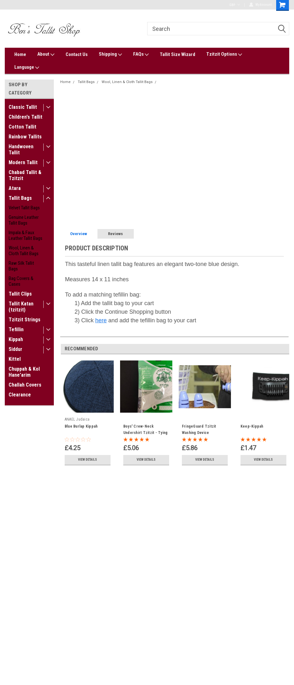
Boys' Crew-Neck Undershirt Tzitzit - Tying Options (145, 432)
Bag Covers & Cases (21, 281)
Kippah (16, 339)
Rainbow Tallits (25, 137)
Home (20, 54)
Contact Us (77, 54)
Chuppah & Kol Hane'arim (24, 372)
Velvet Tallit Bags (24, 208)
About (45, 54)
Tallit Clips (20, 294)
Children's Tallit (25, 117)
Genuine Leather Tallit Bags (24, 220)
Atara (15, 188)
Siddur (15, 349)
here (101, 320)
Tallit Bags (20, 198)
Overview (78, 233)
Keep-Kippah (251, 426)
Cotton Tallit (22, 127)
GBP (234, 5)
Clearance (20, 395)
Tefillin (16, 329)
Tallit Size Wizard (177, 54)
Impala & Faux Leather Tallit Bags (25, 235)
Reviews (115, 233)
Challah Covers (25, 385)
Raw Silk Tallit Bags (21, 266)
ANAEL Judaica (77, 419)
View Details (87, 459)
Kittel (15, 359)
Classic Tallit (23, 107)
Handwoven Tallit (21, 149)
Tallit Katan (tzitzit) (21, 307)
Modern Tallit (23, 162)
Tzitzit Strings (24, 320)
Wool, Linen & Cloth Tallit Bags (24, 250)
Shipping (110, 54)
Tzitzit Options (224, 54)
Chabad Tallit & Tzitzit (25, 175)
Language (26, 67)
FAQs (141, 54)
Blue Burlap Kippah (81, 426)
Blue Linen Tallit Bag (177, 82)
